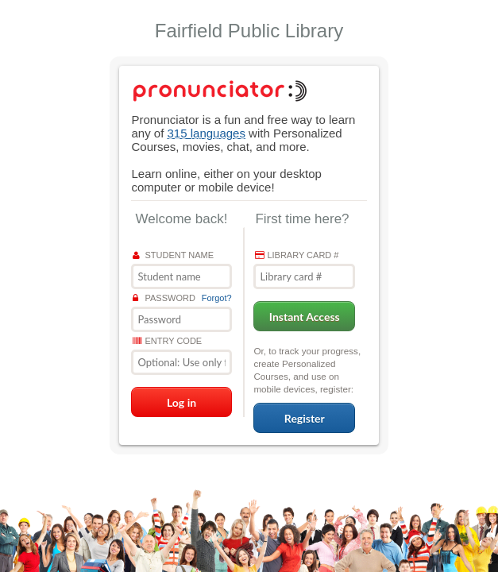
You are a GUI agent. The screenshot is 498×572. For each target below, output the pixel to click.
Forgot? (217, 298)
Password (164, 298)
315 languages (206, 133)
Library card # (296, 255)
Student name (173, 255)
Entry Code (167, 341)
